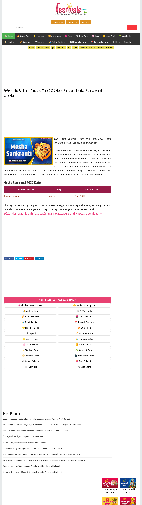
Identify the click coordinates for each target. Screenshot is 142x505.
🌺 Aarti (68, 36)
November (100, 48)
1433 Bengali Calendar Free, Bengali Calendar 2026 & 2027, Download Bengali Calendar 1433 (42, 440)
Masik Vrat (122, 232)
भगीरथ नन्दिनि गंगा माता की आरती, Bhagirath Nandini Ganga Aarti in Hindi (32, 487)
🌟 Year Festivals (27, 354)
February (40, 48)
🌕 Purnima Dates (27, 370)
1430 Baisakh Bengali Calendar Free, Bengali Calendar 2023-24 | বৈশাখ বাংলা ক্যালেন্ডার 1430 (41, 469)
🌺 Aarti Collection (74, 331)
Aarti (122, 219)
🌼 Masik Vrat (109, 36)
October (92, 48)
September (83, 48)
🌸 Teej (95, 36)
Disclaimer (106, 309)
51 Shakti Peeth (109, 219)
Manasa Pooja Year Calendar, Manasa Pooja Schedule (25, 457)
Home (104, 297)
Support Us (58, 22)
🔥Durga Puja (23, 36)
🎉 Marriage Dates (74, 354)
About (104, 301)
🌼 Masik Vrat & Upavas (73, 320)
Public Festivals (110, 236)
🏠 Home (8, 36)
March (47, 48)
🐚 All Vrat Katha (74, 326)
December (109, 48)
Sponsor (85, 22)
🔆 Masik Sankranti (74, 348)
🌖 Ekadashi (9, 42)
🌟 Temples (38, 36)
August (75, 48)
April (52, 48)
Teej (104, 245)
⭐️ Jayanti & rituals (111, 132)
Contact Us (72, 22)
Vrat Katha (126, 245)
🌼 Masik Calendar (73, 359)
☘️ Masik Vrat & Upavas (113, 127)
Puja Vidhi (125, 236)
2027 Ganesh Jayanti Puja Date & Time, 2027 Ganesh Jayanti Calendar (32, 463)
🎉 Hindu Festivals (27, 331)
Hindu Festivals (109, 227)
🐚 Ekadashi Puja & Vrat (113, 122)
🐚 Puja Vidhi (82, 36)
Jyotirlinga (108, 232)
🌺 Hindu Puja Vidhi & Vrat (114, 137)
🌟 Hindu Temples (27, 343)
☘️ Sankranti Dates (74, 365)
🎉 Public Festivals (57, 42)
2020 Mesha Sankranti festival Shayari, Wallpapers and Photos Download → (44, 226)
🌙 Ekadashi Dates (27, 365)
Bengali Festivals (110, 223)
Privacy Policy (107, 313)
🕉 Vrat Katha (73, 382)
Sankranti (107, 241)
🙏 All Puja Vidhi (27, 326)
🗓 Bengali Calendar (122, 42)
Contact (104, 305)
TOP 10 (130, 241)
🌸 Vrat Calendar (27, 359)
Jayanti (124, 227)
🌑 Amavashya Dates (74, 370)
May (58, 48)
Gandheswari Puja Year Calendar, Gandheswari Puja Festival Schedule (32, 481)
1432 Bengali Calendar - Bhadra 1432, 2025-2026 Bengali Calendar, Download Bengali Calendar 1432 (45, 475)
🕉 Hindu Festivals (78, 42)
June (63, 48)
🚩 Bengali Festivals (100, 42)
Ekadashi (126, 223)
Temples (113, 245)
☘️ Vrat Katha (125, 36)
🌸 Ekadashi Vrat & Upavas (27, 320)
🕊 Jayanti (40, 42)
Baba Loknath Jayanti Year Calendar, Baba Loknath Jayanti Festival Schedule (35, 446)
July (69, 48)
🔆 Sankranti (25, 42)
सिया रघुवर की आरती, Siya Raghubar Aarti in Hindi (23, 452)
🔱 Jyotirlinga (54, 36)
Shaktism (119, 241)
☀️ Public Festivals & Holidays (116, 143)
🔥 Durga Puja (73, 343)
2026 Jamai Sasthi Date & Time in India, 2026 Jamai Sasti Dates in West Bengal (36, 434)
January (31, 48)
